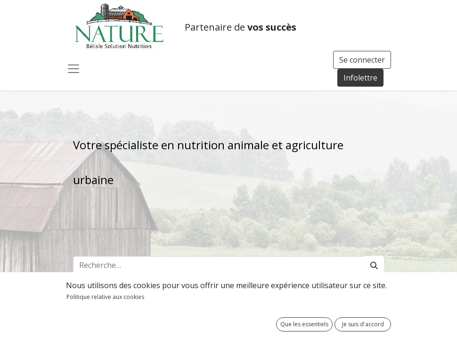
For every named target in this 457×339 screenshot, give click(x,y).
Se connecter (362, 60)
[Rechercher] (374, 265)
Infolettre (360, 78)
